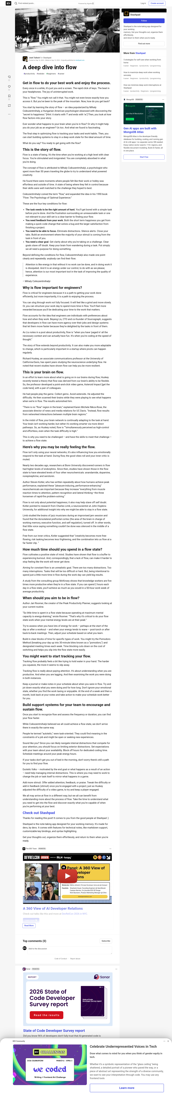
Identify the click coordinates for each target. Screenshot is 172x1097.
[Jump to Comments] (9, 88)
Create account (157, 3)
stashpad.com (79, 60)
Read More (29, 925)
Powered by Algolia (86, 3)
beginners (51, 73)
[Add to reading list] (9, 97)
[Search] (15, 3)
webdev (40, 73)
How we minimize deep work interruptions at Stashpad (144, 88)
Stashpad (47, 58)
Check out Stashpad (39, 813)
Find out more (144, 43)
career (61, 73)
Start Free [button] (144, 157)
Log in (143, 3)
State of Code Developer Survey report (54, 1030)
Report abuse (75, 959)
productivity (29, 73)
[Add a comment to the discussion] (70, 950)
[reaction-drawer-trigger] (9, 78)
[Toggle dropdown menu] (110, 849)
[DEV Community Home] (8, 3)
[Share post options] (9, 114)
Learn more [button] (126, 1088)
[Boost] (9, 105)
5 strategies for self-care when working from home (144, 63)
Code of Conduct (61, 959)
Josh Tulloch (34, 58)
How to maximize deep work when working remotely (144, 75)
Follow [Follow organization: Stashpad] (144, 21)
